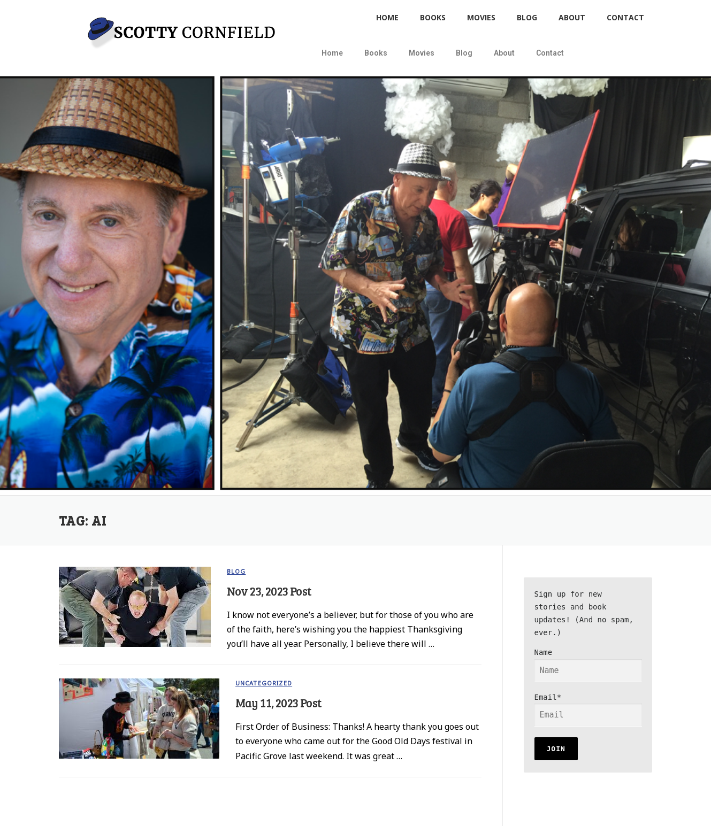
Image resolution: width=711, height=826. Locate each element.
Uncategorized (264, 683)
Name (588, 665)
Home (387, 17)
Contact (625, 17)
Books (433, 17)
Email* (588, 710)
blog (236, 571)
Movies (481, 17)
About (572, 17)
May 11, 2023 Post (278, 702)
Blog (527, 17)
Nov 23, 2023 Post (269, 591)
